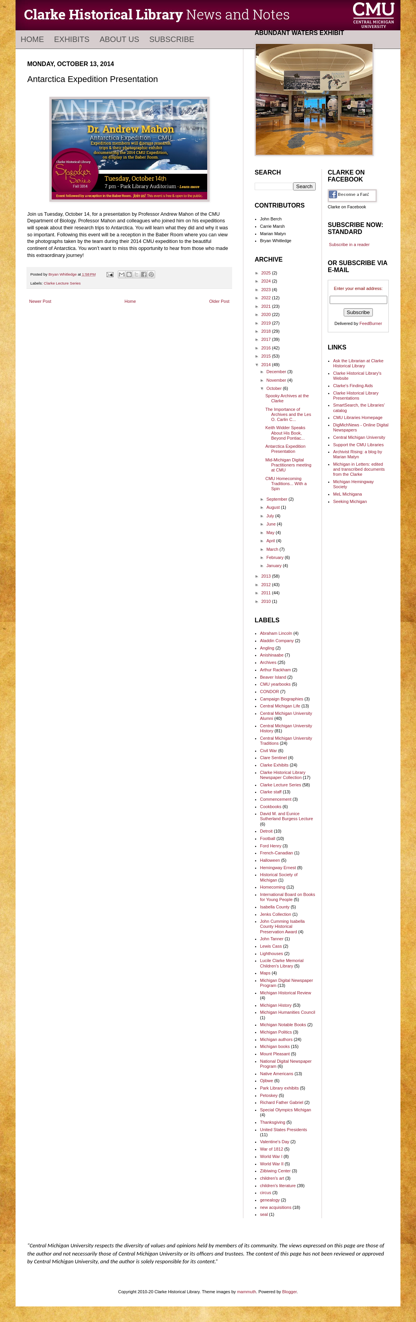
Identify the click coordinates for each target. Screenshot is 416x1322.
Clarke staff (270, 791)
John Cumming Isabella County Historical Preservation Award (282, 926)
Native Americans (277, 1073)
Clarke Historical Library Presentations (356, 395)
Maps (265, 973)
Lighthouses (271, 953)
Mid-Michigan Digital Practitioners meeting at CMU (288, 465)
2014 (266, 364)
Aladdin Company (277, 640)
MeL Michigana (347, 494)
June (271, 524)
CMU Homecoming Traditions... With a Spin (285, 483)
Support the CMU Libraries (358, 444)
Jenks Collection (275, 914)
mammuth (246, 1291)
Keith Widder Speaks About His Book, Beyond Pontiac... (285, 432)
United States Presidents (283, 1129)
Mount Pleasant (275, 1053)
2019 (266, 323)
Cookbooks (270, 806)
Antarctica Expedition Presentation (285, 449)
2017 (266, 339)
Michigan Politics (276, 1032)
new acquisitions (276, 1207)
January (274, 565)
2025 (266, 273)
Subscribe (171, 39)
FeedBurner (371, 323)
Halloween (270, 860)
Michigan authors (276, 1039)
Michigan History (276, 1005)
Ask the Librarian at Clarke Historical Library (358, 363)
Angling (267, 648)
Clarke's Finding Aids (353, 385)
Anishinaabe (272, 655)
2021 (266, 306)
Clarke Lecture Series (62, 283)
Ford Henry (270, 845)
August (273, 507)
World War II (272, 1163)
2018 (266, 331)
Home (32, 39)
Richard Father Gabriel (281, 1102)
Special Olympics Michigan (285, 1109)
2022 (266, 297)
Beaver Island (273, 677)
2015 (266, 356)
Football (267, 838)
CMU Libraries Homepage (358, 417)
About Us (119, 39)
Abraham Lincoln (276, 633)
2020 (266, 314)
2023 (266, 289)
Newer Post (40, 301)
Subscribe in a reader (349, 244)
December (276, 371)
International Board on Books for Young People (287, 897)
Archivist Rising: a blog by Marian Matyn (357, 454)
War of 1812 (271, 1149)
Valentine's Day (274, 1141)
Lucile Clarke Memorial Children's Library (282, 963)
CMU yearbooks (275, 684)
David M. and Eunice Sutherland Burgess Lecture (286, 816)
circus (265, 1192)
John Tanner (271, 938)
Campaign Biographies (281, 699)
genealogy (270, 1200)
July (270, 515)
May (271, 532)
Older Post (219, 301)
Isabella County (275, 907)
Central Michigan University (359, 437)
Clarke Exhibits (274, 765)
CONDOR (269, 691)
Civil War (268, 750)
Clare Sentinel (273, 757)
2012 (266, 584)
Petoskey (269, 1095)
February (275, 557)
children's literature (278, 1185)
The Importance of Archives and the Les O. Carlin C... (288, 414)
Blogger (289, 1291)
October (274, 388)
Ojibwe (266, 1080)
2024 (266, 281)
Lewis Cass (271, 946)
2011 (266, 592)
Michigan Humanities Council (287, 1012)
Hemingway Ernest (278, 867)
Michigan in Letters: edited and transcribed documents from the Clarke (359, 469)
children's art (272, 1178)
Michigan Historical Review (285, 992)
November (276, 380)
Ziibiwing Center (275, 1170)
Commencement (276, 799)
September (277, 499)
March (273, 549)
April (271, 540)
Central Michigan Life (280, 706)
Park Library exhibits (279, 1088)
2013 (266, 576)
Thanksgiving (272, 1122)
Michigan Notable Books (283, 1024)
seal (264, 1214)
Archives (268, 662)
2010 (266, 601)
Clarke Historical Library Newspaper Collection (283, 775)
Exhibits (71, 39)
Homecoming (272, 887)
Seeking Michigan (350, 501)
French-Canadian (276, 852)
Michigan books (275, 1046)
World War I (271, 1156)
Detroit (266, 831)
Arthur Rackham (275, 669)
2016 (266, 348)
